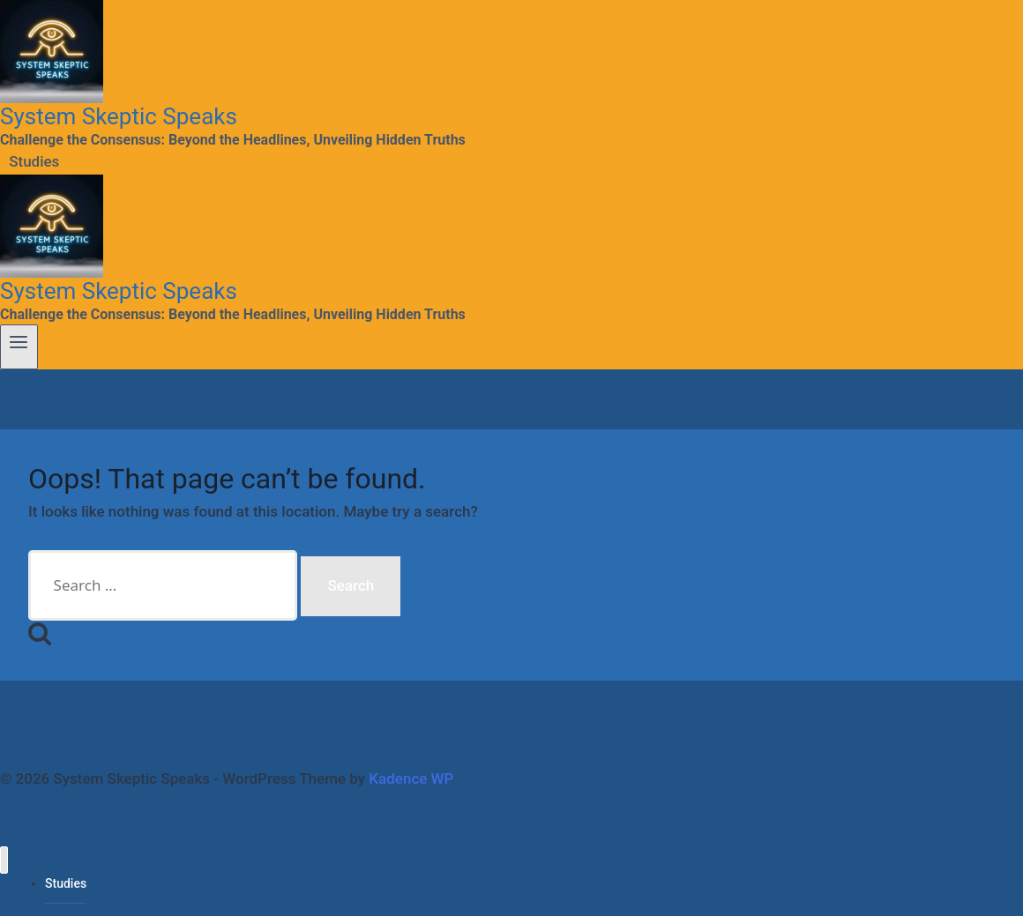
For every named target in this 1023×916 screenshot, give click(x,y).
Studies (34, 162)
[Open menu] (19, 346)
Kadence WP (411, 778)
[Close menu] (4, 860)
